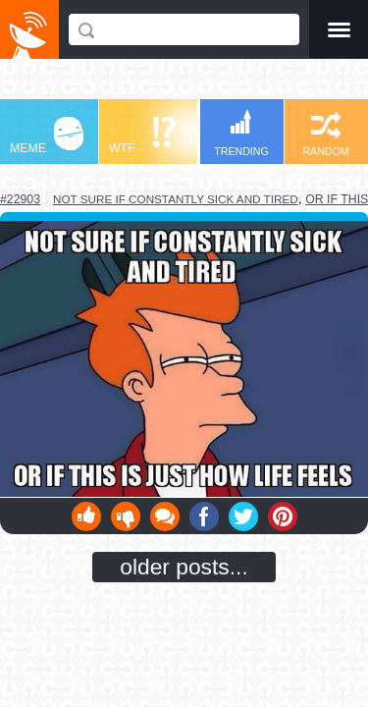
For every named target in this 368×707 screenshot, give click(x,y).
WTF (142, 136)
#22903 (20, 199)
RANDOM (325, 134)
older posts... (184, 566)
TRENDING (241, 133)
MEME (46, 136)
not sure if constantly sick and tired (175, 198)
